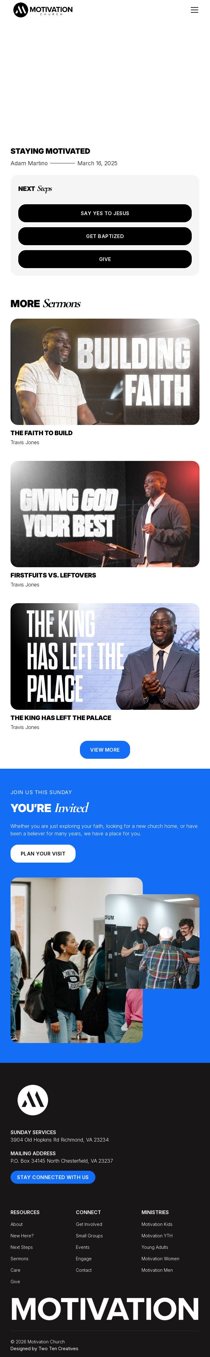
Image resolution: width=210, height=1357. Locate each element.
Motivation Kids (157, 1224)
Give (105, 259)
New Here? (22, 1235)
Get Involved (89, 1224)
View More (105, 750)
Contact (84, 1270)
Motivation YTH (157, 1235)
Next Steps (22, 1247)
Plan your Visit (43, 854)
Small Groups (89, 1235)
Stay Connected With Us (53, 1177)
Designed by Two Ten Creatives (44, 1348)
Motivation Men (157, 1270)
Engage (84, 1258)
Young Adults (155, 1247)
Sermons (19, 1258)
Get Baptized (105, 236)
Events (83, 1247)
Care (15, 1270)
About (17, 1224)
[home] (43, 10)
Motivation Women (160, 1258)
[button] (193, 9)
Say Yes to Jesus (105, 213)
